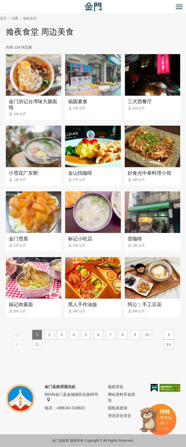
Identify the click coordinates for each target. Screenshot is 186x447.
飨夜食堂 (30, 18)
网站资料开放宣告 (121, 397)
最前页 (17, 334)
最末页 (168, 344)
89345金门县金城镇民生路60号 (71, 397)
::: (1, 3)
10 (147, 335)
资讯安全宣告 (119, 416)
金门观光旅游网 (93, 6)
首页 (3, 18)
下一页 (168, 334)
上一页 (17, 344)
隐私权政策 (117, 408)
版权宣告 (116, 387)
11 (37, 344)
